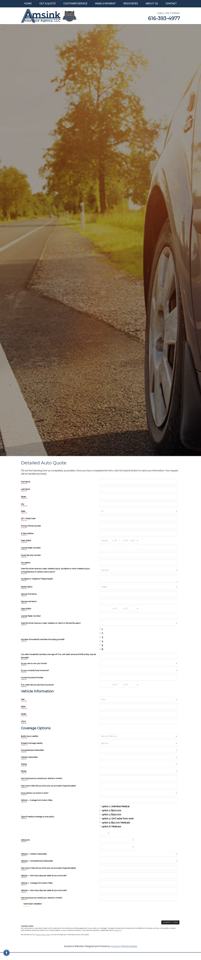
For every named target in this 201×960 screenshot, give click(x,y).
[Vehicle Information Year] (138, 699)
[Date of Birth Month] (106, 540)
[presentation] (44, 912)
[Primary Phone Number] (138, 526)
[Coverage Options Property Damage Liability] (138, 743)
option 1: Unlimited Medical (115, 806)
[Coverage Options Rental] (138, 771)
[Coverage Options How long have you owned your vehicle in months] (138, 778)
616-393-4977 (164, 18)
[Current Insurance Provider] (138, 678)
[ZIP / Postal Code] (138, 518)
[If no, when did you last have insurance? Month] (106, 685)
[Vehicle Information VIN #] (138, 721)
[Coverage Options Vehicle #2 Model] (116, 847)
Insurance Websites (74, 946)
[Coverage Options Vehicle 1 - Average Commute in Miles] (138, 800)
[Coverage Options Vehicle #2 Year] (104, 833)
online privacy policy (43, 934)
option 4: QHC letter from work (118, 818)
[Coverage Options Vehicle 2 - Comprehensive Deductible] (138, 861)
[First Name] (138, 482)
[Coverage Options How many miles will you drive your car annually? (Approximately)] (138, 786)
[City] (138, 504)
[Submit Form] (170, 922)
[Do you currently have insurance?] (138, 670)
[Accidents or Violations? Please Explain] (138, 579)
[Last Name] (138, 489)
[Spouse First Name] (138, 594)
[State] (138, 511)
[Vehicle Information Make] (138, 707)
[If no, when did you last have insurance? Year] (133, 685)
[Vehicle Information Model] (138, 714)
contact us (117, 930)
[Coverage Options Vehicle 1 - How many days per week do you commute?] (138, 875)
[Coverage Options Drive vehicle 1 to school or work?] (138, 793)
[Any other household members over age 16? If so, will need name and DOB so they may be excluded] (138, 656)
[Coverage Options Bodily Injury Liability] (138, 736)
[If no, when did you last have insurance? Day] (121, 685)
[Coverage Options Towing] (138, 764)
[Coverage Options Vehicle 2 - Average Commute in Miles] (138, 883)
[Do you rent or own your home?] (138, 663)
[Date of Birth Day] (121, 540)
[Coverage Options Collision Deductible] (138, 757)
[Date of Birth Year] (133, 540)
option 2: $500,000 (111, 810)
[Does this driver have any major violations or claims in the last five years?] (138, 623)
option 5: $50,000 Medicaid (116, 822)
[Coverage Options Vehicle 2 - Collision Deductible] (138, 854)
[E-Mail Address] (138, 533)
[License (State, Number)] (138, 548)
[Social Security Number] (138, 555)
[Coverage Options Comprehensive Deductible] (138, 750)
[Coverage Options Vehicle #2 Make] (116, 840)
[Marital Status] (138, 587)
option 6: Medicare (111, 826)
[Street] (138, 497)
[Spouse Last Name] (138, 601)
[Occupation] (138, 563)
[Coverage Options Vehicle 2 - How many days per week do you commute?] (138, 890)
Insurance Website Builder (124, 946)
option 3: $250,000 (111, 814)
